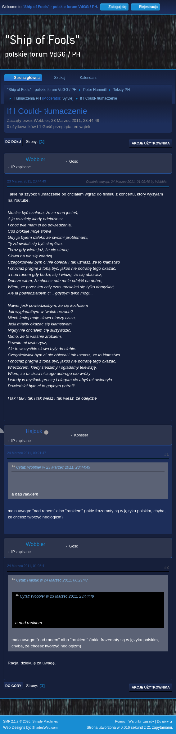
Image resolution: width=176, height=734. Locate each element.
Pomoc (120, 721)
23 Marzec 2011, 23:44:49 (26, 181)
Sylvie (67, 98)
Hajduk (34, 431)
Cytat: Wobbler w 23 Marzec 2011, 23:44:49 (53, 468)
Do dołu (13, 142)
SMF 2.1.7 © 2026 (16, 721)
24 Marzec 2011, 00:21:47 (26, 453)
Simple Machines (45, 721)
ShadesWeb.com (45, 727)
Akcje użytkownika (151, 143)
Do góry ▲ (165, 721)
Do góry (13, 686)
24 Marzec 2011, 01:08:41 (26, 566)
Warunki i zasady (141, 721)
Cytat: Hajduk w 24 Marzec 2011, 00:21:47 (52, 580)
